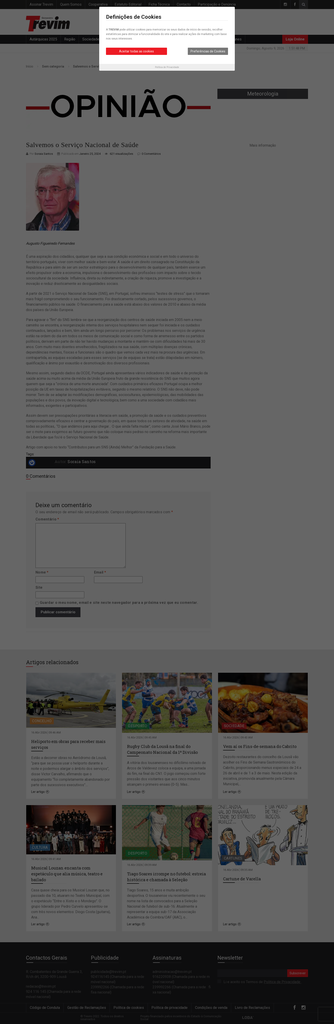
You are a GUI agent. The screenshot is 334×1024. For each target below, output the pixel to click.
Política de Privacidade (167, 67)
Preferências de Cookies (208, 51)
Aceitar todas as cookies (136, 51)
